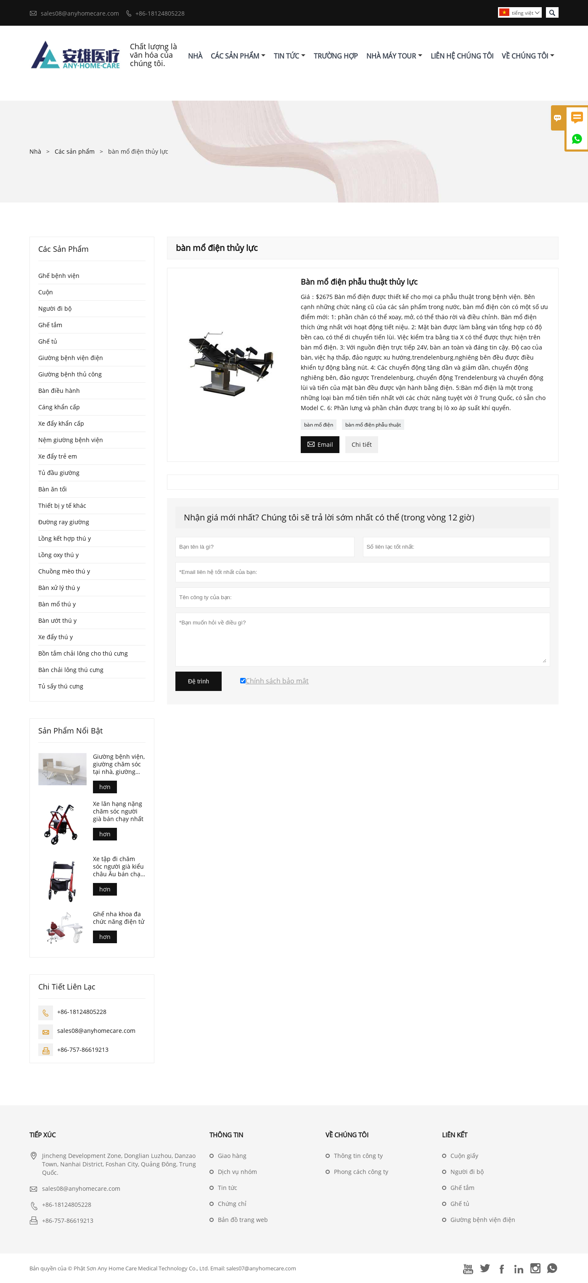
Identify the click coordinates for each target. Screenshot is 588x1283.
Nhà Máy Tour (394, 56)
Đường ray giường (63, 522)
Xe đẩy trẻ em (57, 456)
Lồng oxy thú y (58, 555)
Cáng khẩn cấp (59, 407)
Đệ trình (198, 681)
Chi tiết (362, 444)
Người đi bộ (55, 308)
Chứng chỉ (232, 1204)
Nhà (195, 56)
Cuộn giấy (464, 1156)
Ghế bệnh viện (58, 276)
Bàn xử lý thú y (59, 588)
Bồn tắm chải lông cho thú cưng (83, 653)
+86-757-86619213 (83, 1050)
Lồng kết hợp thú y (64, 538)
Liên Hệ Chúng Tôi (462, 56)
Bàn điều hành (59, 391)
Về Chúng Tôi (528, 56)
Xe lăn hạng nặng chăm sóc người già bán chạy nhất (118, 811)
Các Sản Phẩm (238, 56)
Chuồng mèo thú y (64, 571)
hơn (105, 787)
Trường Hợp (336, 56)
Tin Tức (289, 56)
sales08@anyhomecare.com (80, 13)
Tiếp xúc (42, 1135)
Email (320, 443)
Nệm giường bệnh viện (70, 440)
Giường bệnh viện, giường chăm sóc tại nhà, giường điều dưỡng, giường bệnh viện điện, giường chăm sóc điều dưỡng (119, 764)
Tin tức (227, 1188)
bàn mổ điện (318, 424)
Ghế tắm (50, 325)
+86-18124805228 (160, 13)
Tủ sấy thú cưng (60, 686)
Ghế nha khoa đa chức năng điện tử (118, 918)
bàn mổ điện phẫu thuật (373, 424)
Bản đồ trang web (243, 1220)
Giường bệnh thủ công (70, 374)
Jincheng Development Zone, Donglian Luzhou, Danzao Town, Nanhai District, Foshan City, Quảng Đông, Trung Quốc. (119, 1164)
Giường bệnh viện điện (70, 358)
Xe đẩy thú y (55, 637)
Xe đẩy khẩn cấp (61, 423)
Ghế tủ (47, 341)
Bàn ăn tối (52, 489)
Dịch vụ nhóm (237, 1172)
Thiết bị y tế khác (62, 505)
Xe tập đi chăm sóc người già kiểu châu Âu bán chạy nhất (118, 866)
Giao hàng (232, 1156)
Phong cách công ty (361, 1172)
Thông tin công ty (358, 1156)
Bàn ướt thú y (57, 620)
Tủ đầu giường (58, 473)
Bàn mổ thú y (57, 604)
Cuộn (45, 292)
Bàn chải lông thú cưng (70, 670)
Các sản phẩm (75, 151)
